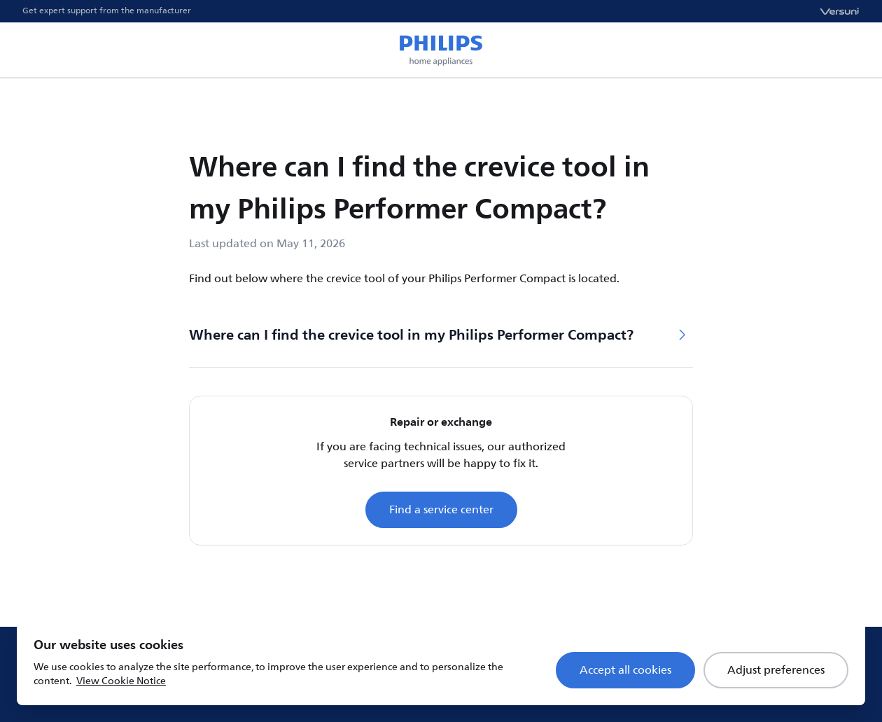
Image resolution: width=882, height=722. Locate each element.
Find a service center (441, 510)
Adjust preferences (776, 670)
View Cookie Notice (121, 681)
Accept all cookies (625, 670)
